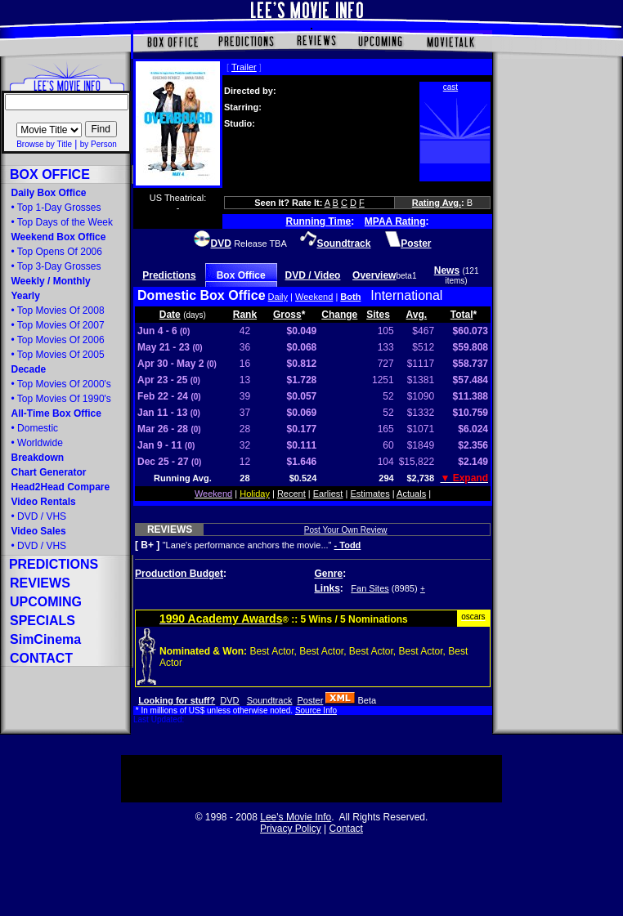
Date (170, 314)
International (406, 295)
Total (461, 314)
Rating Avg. (436, 203)
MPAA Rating (395, 221)
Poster (311, 700)
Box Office (241, 275)
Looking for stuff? (176, 700)
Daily (278, 297)
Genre (329, 573)
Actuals (411, 493)
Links (327, 588)
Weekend (314, 297)
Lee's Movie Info (295, 817)
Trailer (244, 67)
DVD (229, 700)
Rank (245, 314)
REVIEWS (169, 529)
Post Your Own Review (346, 529)
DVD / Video (313, 275)
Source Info (316, 710)
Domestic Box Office (201, 295)
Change (339, 314)
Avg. (417, 314)
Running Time (319, 221)
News (446, 270)
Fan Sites (369, 588)
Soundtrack (270, 700)
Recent (291, 493)
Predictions (168, 275)
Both (350, 297)
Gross (287, 314)
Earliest (328, 493)
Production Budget (179, 573)
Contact (346, 828)
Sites (378, 314)
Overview (374, 275)
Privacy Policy (290, 828)
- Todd (347, 545)
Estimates (369, 493)
